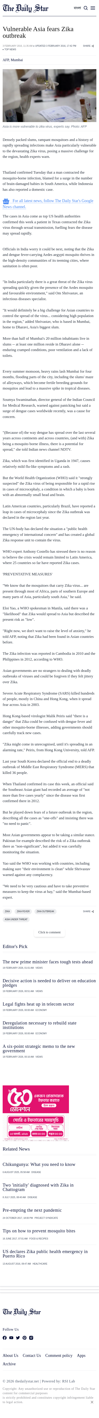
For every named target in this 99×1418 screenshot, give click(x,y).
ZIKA (7, 911)
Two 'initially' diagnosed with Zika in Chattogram (38, 1187)
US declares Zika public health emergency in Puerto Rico (45, 1253)
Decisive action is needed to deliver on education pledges (49, 983)
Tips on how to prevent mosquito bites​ (39, 1230)
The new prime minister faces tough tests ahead (48, 961)
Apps (81, 1355)
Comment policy (58, 1355)
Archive (9, 1364)
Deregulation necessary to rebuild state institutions (39, 1025)
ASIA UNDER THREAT (16, 919)
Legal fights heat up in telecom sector (38, 1004)
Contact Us (32, 1355)
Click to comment (49, 932)
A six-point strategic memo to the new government (39, 1048)
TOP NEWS (10, 49)
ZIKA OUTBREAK (45, 911)
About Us (10, 1355)
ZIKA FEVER (23, 911)
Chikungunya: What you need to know (39, 1164)
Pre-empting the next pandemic (32, 1210)
